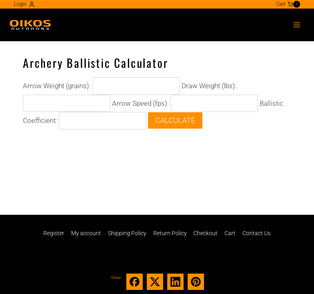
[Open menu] (296, 24)
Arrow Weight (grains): (57, 86)
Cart (230, 233)
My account (86, 233)
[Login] (24, 4)
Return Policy (170, 233)
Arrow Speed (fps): (140, 103)
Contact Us (256, 233)
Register (53, 233)
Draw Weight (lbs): (209, 86)
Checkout (205, 233)
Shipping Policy (127, 233)
